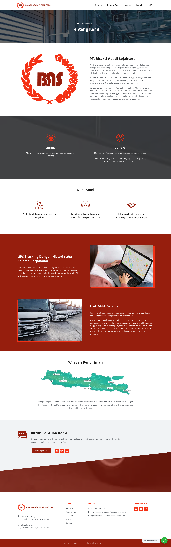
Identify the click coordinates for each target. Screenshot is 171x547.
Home (79, 23)
